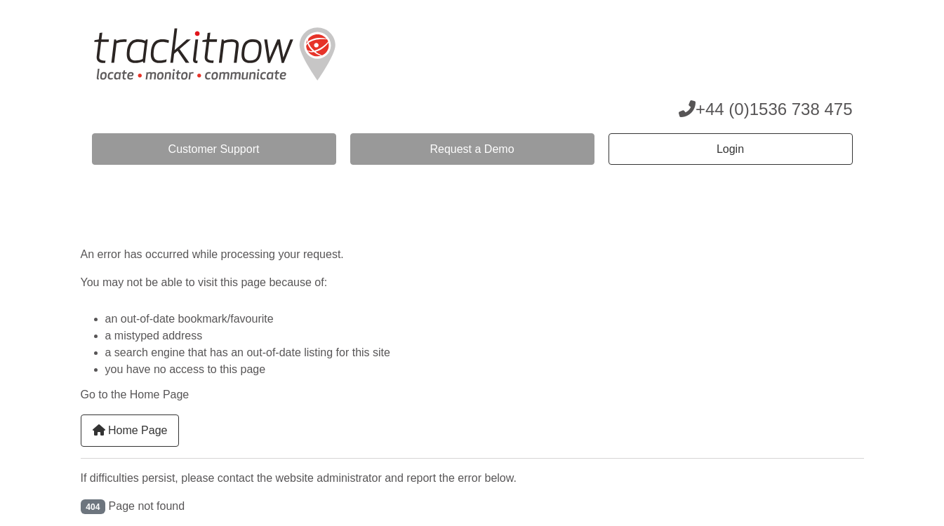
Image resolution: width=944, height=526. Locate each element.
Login (730, 149)
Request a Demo (472, 149)
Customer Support (214, 149)
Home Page (130, 430)
